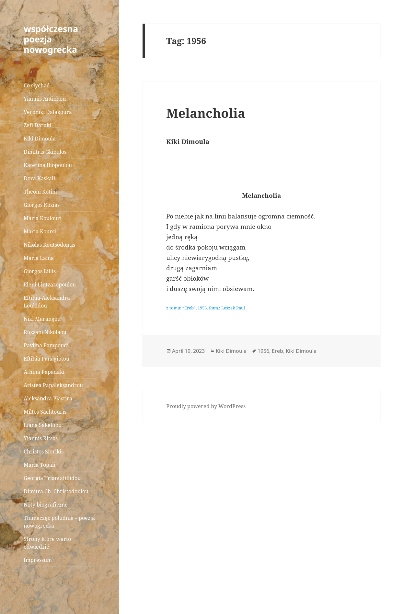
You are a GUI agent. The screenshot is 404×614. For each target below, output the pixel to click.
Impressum (38, 560)
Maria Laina (39, 258)
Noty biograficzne (46, 504)
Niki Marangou (42, 318)
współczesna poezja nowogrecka (51, 39)
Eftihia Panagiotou (46, 358)
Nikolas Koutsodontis (49, 244)
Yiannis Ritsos (41, 438)
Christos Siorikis (43, 451)
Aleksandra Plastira (48, 398)
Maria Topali (39, 464)
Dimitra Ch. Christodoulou (56, 491)
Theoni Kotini (40, 191)
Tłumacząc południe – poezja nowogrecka (59, 521)
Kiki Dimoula (40, 138)
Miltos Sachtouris (45, 411)
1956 (263, 350)
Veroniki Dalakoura (48, 112)
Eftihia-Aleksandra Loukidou (47, 301)
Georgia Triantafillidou (52, 478)
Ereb (277, 350)
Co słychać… (39, 85)
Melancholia (205, 112)
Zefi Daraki (37, 125)
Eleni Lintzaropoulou (50, 284)
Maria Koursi (40, 231)
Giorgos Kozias (42, 204)
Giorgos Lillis (40, 271)
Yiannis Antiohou (45, 98)
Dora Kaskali (39, 178)
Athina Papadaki (44, 371)
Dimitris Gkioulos (45, 151)
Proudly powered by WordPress (206, 406)
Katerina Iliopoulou (48, 165)
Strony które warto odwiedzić (47, 542)
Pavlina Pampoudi (46, 345)
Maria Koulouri (43, 218)
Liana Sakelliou (43, 425)
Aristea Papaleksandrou (53, 385)
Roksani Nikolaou (45, 332)
